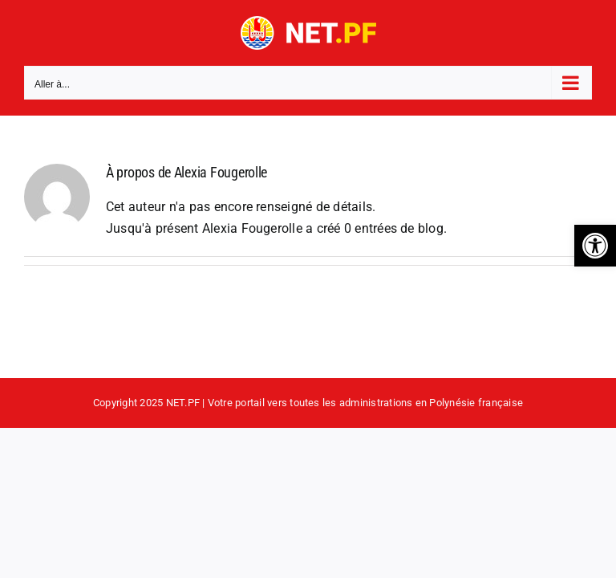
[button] (595, 246)
